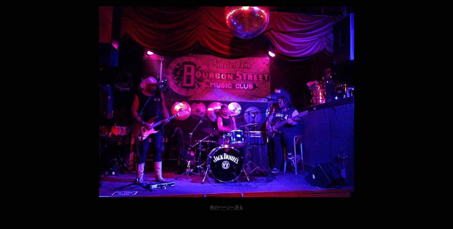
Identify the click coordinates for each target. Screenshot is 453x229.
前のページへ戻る (226, 207)
